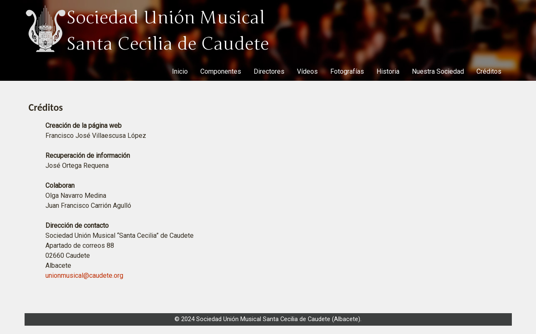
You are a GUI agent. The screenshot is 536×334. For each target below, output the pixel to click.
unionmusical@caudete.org (84, 275)
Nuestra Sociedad (438, 71)
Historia (387, 71)
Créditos (488, 71)
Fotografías (347, 71)
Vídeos (307, 71)
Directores (269, 71)
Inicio (180, 71)
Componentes (220, 71)
